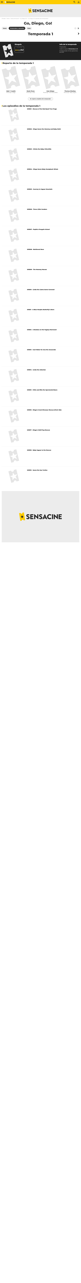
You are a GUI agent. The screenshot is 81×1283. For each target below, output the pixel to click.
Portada (3, 18)
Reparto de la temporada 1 (18, 63)
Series (8, 18)
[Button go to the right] (78, 28)
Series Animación (15, 18)
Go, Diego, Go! (23, 18)
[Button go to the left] (75, 28)
